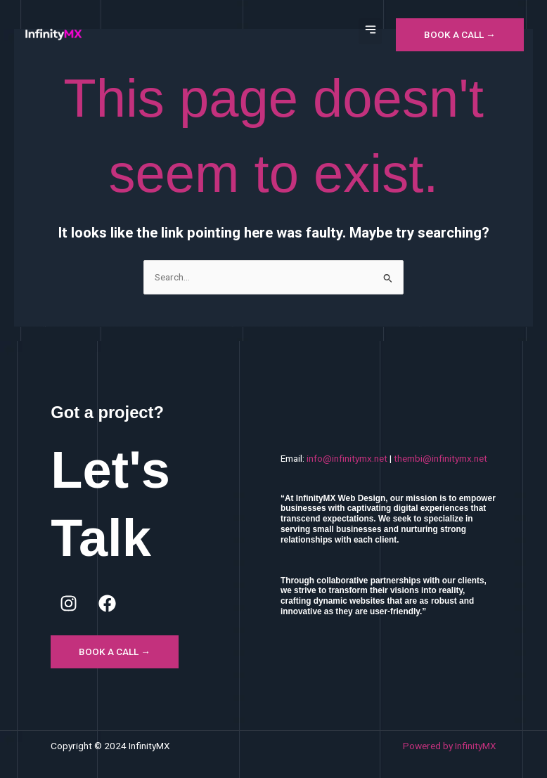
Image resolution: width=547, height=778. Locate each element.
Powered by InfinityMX (449, 745)
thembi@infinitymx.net (440, 458)
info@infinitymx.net (347, 458)
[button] (370, 31)
